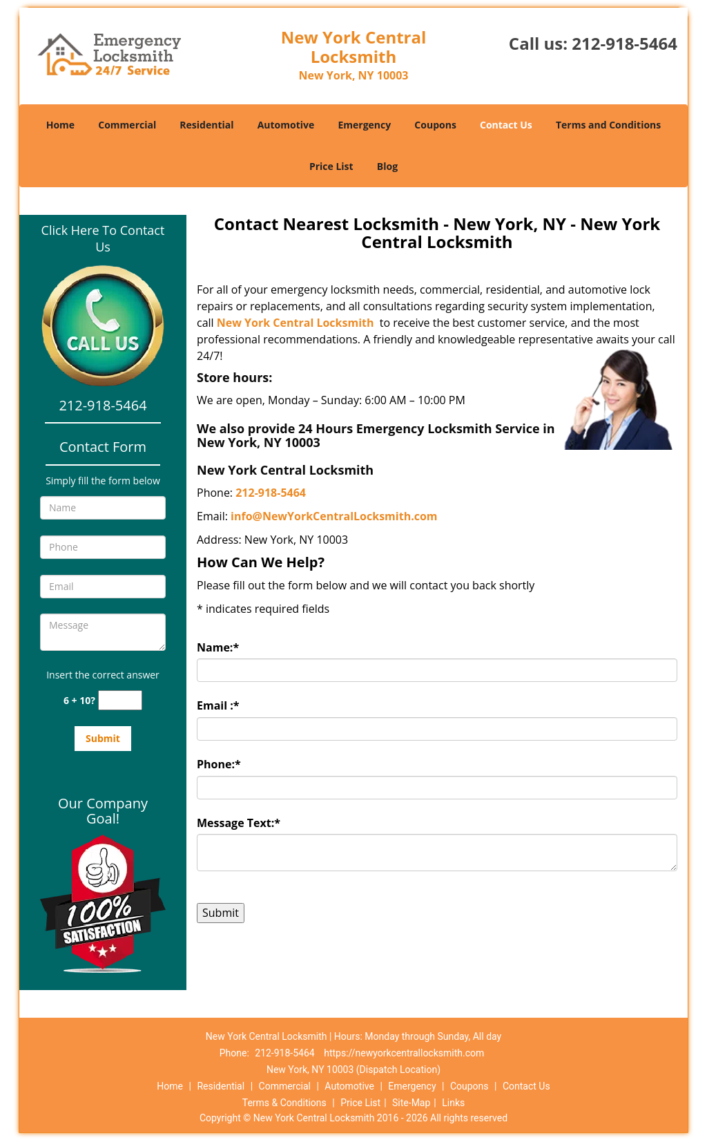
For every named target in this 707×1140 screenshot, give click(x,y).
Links (453, 1102)
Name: (218, 647)
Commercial (127, 124)
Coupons (435, 124)
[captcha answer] (120, 700)
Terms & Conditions (284, 1102)
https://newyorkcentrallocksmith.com (404, 1052)
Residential (206, 124)
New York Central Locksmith (295, 322)
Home (60, 124)
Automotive (286, 124)
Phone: (219, 764)
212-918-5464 (624, 43)
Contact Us (506, 124)
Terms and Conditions (608, 124)
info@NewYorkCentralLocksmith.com (334, 516)
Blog (387, 166)
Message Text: (238, 822)
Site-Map (411, 1102)
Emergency (364, 124)
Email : (218, 705)
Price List (331, 166)
